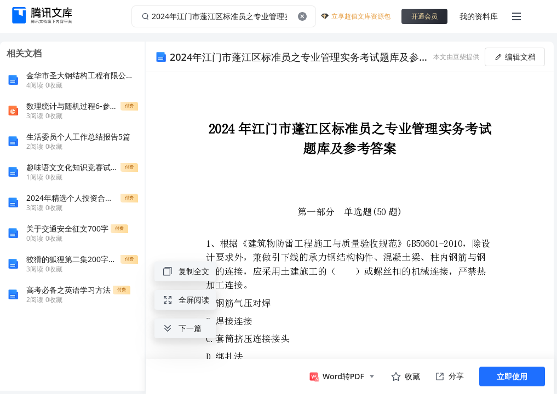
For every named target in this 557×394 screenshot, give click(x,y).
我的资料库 (479, 16)
